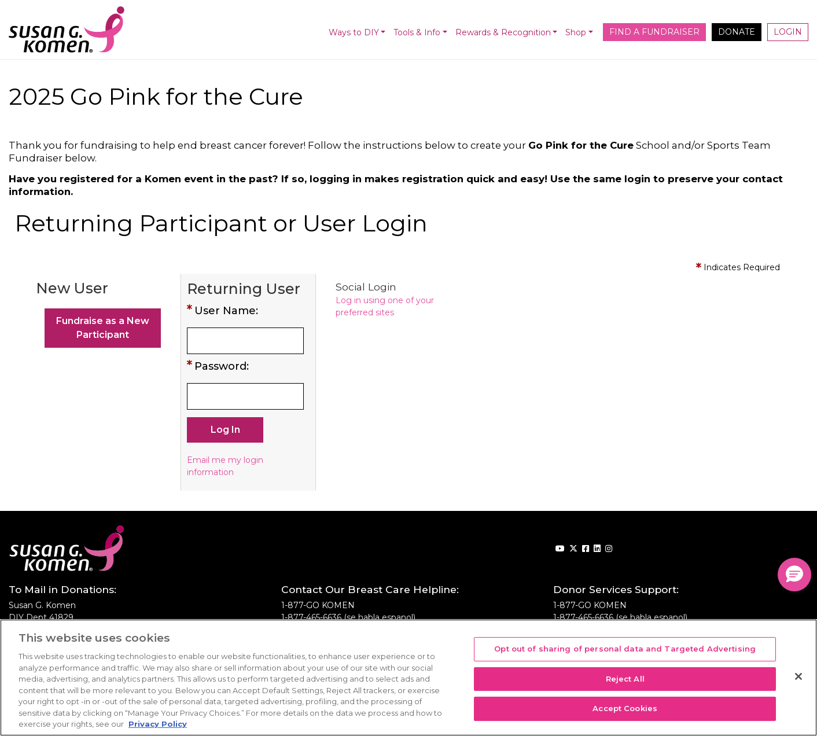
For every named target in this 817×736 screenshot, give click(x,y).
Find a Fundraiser (654, 32)
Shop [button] (575, 32)
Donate (736, 32)
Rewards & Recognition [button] (503, 32)
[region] (408, 677)
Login (788, 32)
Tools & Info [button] (416, 32)
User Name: (226, 310)
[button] (794, 574)
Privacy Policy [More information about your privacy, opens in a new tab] (157, 723)
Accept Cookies (624, 708)
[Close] (798, 676)
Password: (221, 366)
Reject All (625, 678)
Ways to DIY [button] (354, 32)
